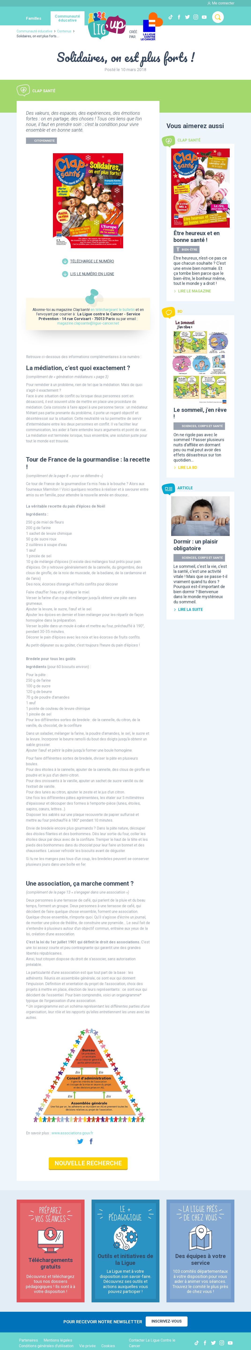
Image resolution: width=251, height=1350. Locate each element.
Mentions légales (58, 1340)
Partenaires (28, 1340)
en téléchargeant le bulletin (113, 309)
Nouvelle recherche (88, 1163)
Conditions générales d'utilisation (46, 1346)
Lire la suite (188, 609)
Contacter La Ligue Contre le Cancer (152, 1343)
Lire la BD (185, 467)
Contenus (64, 31)
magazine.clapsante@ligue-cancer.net (88, 323)
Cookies (108, 1346)
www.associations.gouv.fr (72, 1133)
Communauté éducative (34, 31)
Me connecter (220, 3)
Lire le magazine (192, 291)
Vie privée (87, 1346)
